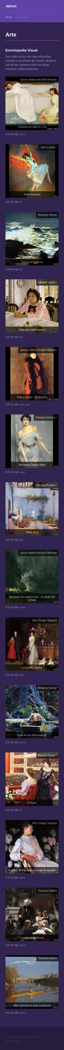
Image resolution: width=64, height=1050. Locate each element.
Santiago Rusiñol (45, 485)
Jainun (10, 6)
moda (28, 404)
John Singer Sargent (44, 620)
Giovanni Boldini (45, 417)
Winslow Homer (47, 214)
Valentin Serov (46, 282)
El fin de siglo (11, 134)
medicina (22, 945)
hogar (21, 540)
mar (20, 269)
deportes (22, 742)
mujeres (22, 134)
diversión (22, 607)
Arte (8, 17)
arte (20, 202)
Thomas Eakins (47, 890)
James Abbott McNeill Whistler (38, 79)
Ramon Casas (46, 755)
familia (21, 675)
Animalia (22, 17)
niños (21, 337)
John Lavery (47, 147)
